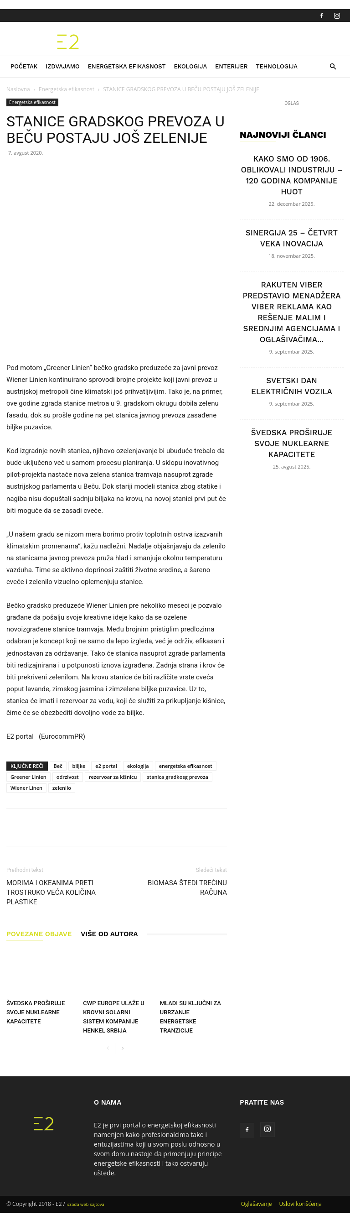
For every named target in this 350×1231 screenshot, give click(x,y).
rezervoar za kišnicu (113, 776)
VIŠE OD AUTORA (109, 934)
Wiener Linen (26, 787)
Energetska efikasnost (127, 66)
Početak (23, 66)
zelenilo (61, 787)
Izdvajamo (63, 66)
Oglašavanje (256, 1204)
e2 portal (106, 765)
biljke (79, 765)
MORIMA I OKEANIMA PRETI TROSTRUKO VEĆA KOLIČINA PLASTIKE (51, 892)
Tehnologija (277, 66)
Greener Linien (28, 776)
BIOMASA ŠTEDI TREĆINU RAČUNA (187, 888)
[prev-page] (107, 1048)
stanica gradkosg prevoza (177, 776)
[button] (333, 67)
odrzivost (68, 776)
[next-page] (122, 1048)
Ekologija (190, 66)
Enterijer (231, 66)
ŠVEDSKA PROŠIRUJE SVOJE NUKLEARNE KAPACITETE (35, 1012)
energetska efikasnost (185, 765)
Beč (58, 765)
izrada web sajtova (85, 1204)
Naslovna (18, 89)
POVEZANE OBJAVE (39, 934)
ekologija (138, 765)
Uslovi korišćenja (300, 1204)
